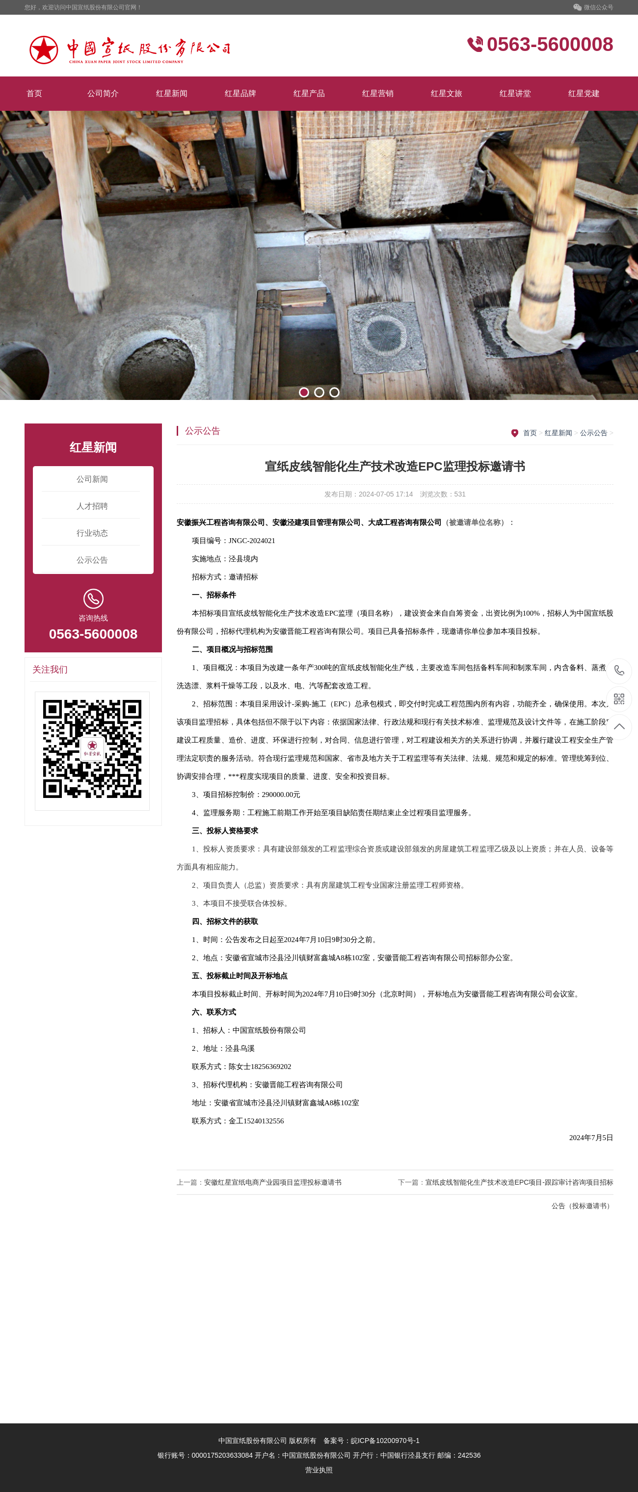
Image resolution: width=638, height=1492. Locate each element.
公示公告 (92, 560)
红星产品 (309, 93)
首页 (34, 93)
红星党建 (584, 93)
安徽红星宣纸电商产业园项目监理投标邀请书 (273, 1182)
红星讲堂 (515, 93)
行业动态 (92, 533)
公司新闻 (92, 479)
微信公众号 (593, 7)
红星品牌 (240, 93)
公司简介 (103, 93)
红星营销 (378, 93)
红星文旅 (446, 93)
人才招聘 (92, 506)
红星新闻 (171, 93)
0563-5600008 (620, 671)
